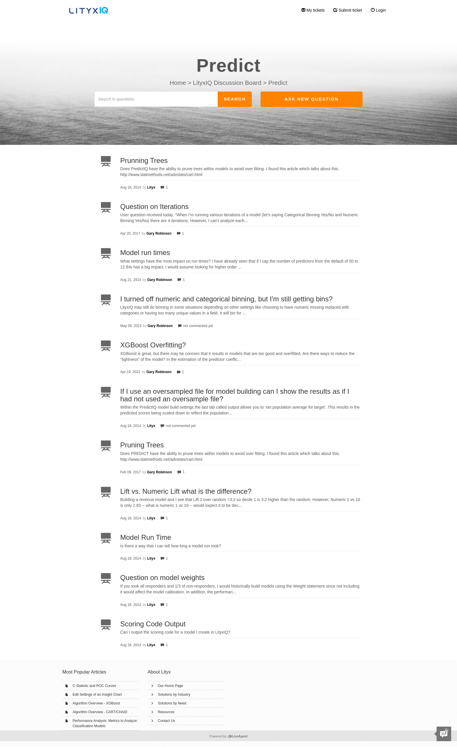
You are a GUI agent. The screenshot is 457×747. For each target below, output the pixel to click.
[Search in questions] (156, 99)
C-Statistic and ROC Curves (94, 686)
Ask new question (311, 98)
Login (378, 10)
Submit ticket (347, 10)
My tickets (313, 10)
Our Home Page (170, 686)
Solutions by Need (172, 703)
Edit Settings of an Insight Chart (97, 694)
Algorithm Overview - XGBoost (96, 703)
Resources (166, 712)
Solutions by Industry (174, 694)
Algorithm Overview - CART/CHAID (100, 712)
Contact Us (166, 721)
